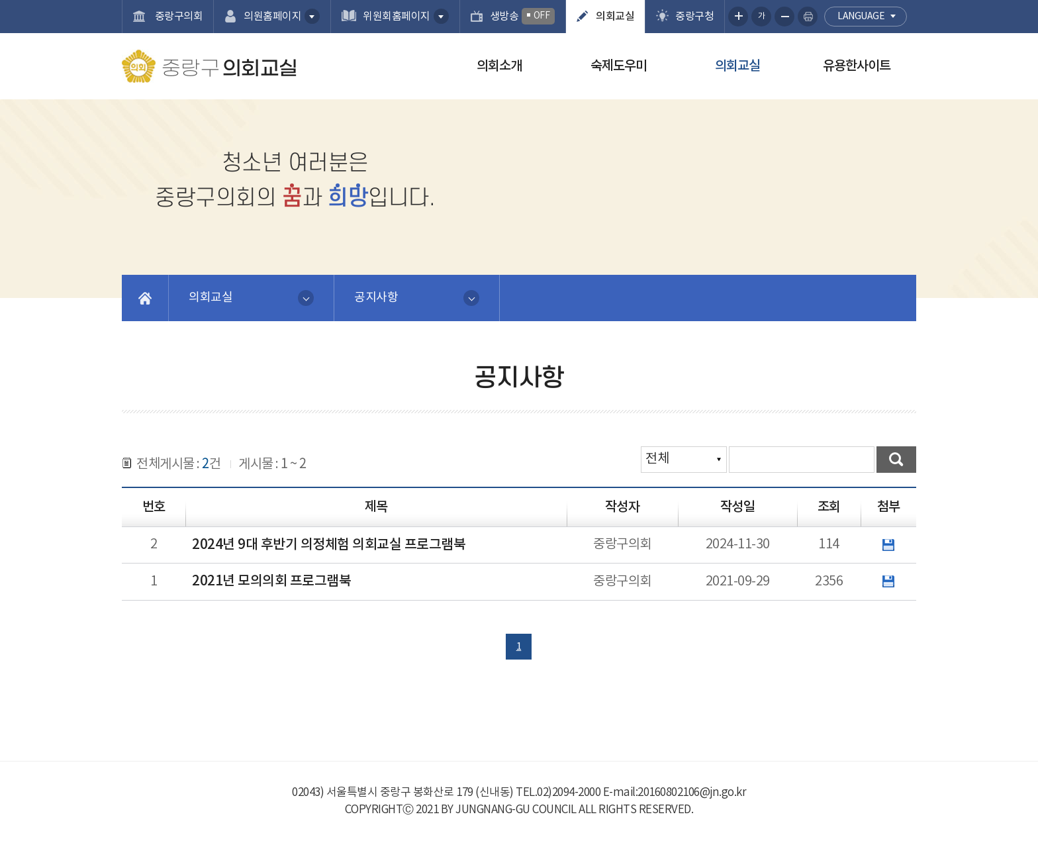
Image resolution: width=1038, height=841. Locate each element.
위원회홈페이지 (396, 17)
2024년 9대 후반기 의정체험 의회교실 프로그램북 (328, 545)
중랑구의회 (177, 17)
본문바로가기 (0, 0)
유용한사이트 (856, 66)
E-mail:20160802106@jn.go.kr (675, 792)
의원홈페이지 (272, 17)
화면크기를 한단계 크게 (738, 16)
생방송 (522, 16)
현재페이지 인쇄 (808, 16)
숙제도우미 (618, 66)
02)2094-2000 (568, 792)
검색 (896, 459)
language (860, 16)
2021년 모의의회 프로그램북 (271, 581)
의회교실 (615, 17)
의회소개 (499, 66)
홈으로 (145, 298)
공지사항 (376, 298)
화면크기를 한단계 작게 (784, 16)
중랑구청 (694, 17)
